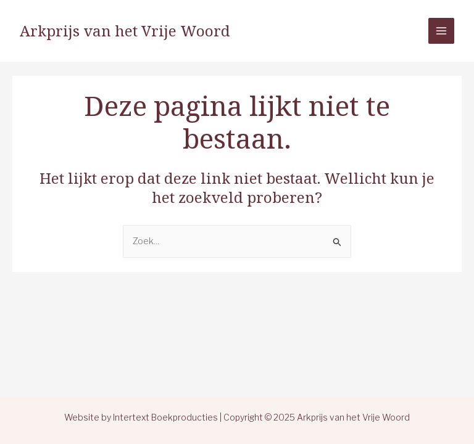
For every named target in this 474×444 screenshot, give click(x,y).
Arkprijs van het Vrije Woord (125, 30)
